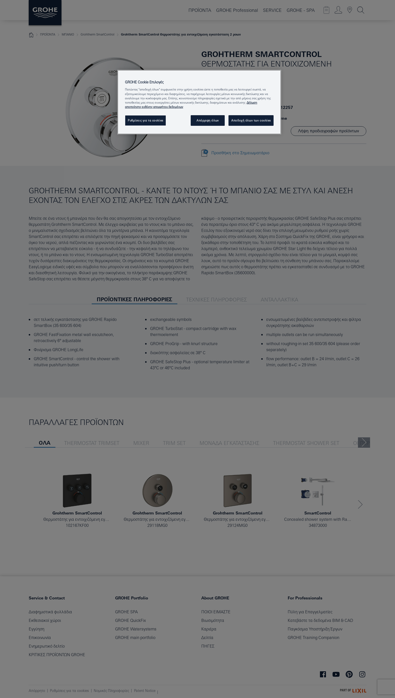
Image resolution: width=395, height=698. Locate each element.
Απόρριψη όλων (207, 120)
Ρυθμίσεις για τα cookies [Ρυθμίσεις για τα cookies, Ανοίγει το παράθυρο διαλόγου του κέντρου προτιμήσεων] (145, 120)
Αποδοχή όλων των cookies (251, 120)
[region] (199, 102)
